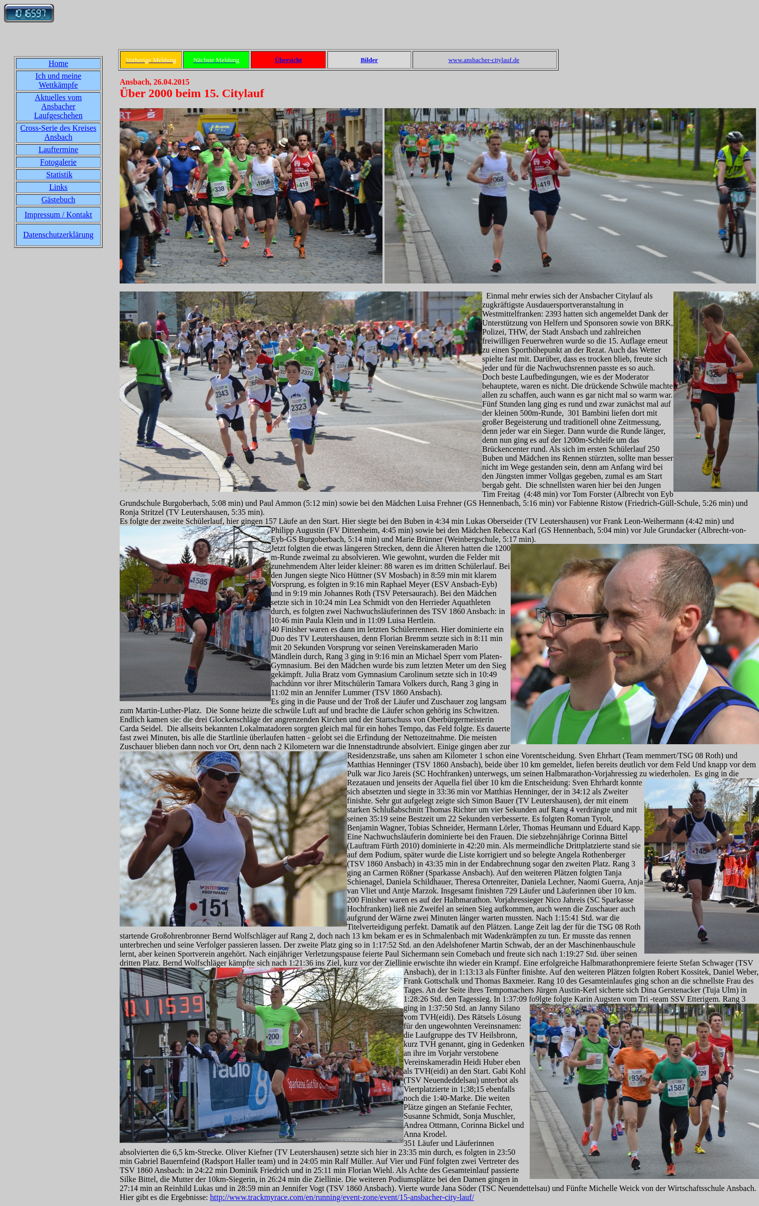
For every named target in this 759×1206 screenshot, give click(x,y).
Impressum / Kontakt (58, 214)
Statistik (59, 174)
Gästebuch (59, 199)
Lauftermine (58, 149)
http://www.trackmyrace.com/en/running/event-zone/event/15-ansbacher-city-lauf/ (342, 1197)
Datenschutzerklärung (58, 234)
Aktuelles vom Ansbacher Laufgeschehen (58, 106)
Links (58, 187)
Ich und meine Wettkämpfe (59, 80)
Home (58, 63)
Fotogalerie (58, 162)
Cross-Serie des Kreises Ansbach (59, 132)
